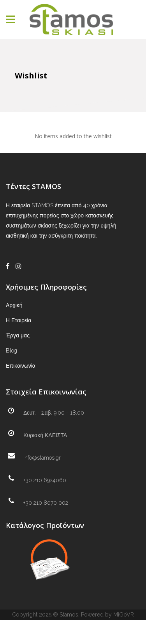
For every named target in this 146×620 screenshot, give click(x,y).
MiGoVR (123, 614)
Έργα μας (18, 335)
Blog (11, 350)
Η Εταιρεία (18, 320)
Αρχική (14, 305)
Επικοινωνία (20, 366)
